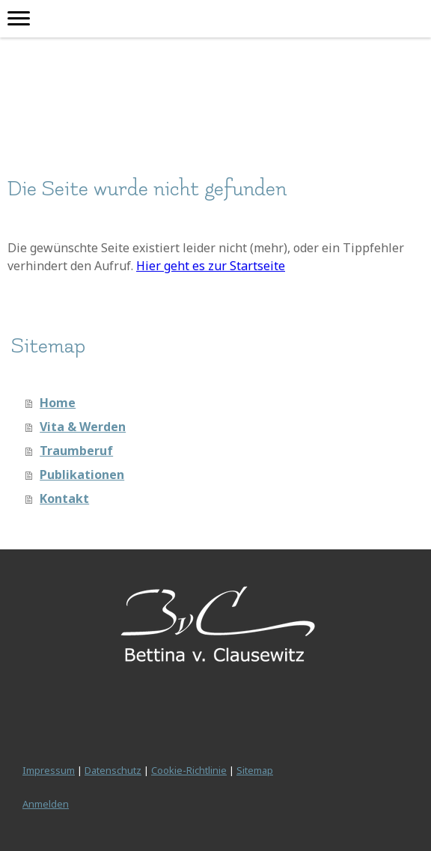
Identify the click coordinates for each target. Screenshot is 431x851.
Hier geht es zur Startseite (210, 265)
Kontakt (64, 498)
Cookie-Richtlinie (189, 770)
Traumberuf (76, 450)
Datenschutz (113, 770)
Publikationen (82, 474)
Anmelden (45, 804)
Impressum (48, 770)
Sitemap (254, 770)
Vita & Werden (83, 426)
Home (58, 402)
